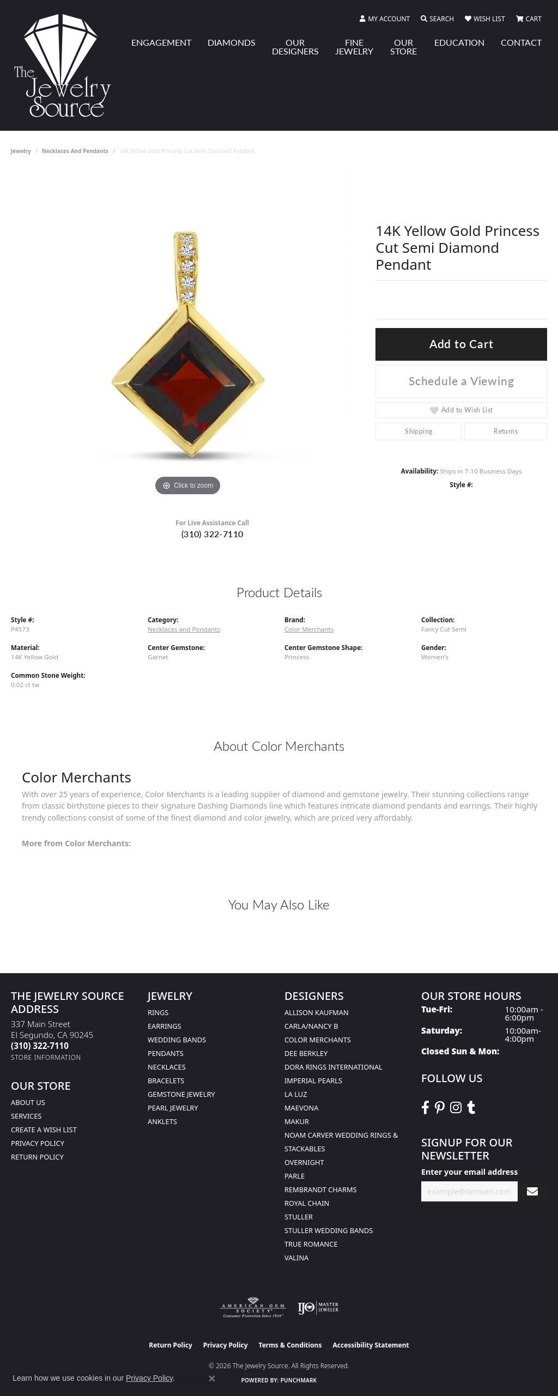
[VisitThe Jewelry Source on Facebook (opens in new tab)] (425, 1107)
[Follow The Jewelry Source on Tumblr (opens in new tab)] (471, 1107)
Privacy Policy (37, 1143)
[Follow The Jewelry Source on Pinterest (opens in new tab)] (440, 1107)
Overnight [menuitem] (304, 1162)
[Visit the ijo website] (318, 1307)
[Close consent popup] (212, 1378)
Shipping (418, 431)
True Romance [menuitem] (311, 1244)
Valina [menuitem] (296, 1258)
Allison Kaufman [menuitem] (316, 1012)
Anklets (162, 1121)
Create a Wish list (44, 1129)
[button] (385, 19)
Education (459, 42)
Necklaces (167, 1067)
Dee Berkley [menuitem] (305, 1053)
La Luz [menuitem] (295, 1094)
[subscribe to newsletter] (532, 1191)
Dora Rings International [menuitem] (333, 1067)
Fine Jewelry (354, 46)
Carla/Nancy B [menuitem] (311, 1026)
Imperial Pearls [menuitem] (313, 1080)
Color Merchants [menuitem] (317, 1040)
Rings (158, 1012)
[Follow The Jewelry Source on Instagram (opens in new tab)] (456, 1107)
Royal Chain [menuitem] (306, 1203)
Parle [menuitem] (294, 1176)
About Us (28, 1102)
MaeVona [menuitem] (301, 1108)
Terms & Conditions (290, 1345)
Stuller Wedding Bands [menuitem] (328, 1230)
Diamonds (232, 42)
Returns (506, 431)
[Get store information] (46, 1057)
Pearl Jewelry (173, 1108)
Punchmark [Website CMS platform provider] (299, 1380)
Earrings (164, 1026)
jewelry (21, 151)
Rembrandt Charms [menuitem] (320, 1189)
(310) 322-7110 (212, 533)
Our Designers (295, 46)
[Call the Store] (40, 1045)
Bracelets (166, 1080)
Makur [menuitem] (296, 1121)
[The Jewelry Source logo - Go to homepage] (67, 65)
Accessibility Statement (370, 1345)
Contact (521, 42)
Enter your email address (469, 1172)
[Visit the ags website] (253, 1307)
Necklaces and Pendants (75, 151)
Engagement (161, 42)
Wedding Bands (177, 1040)
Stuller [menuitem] (298, 1217)
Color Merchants (308, 629)
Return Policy (37, 1157)
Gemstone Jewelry (181, 1094)
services (26, 1116)
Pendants (166, 1053)
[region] (188, 335)
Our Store (403, 46)
